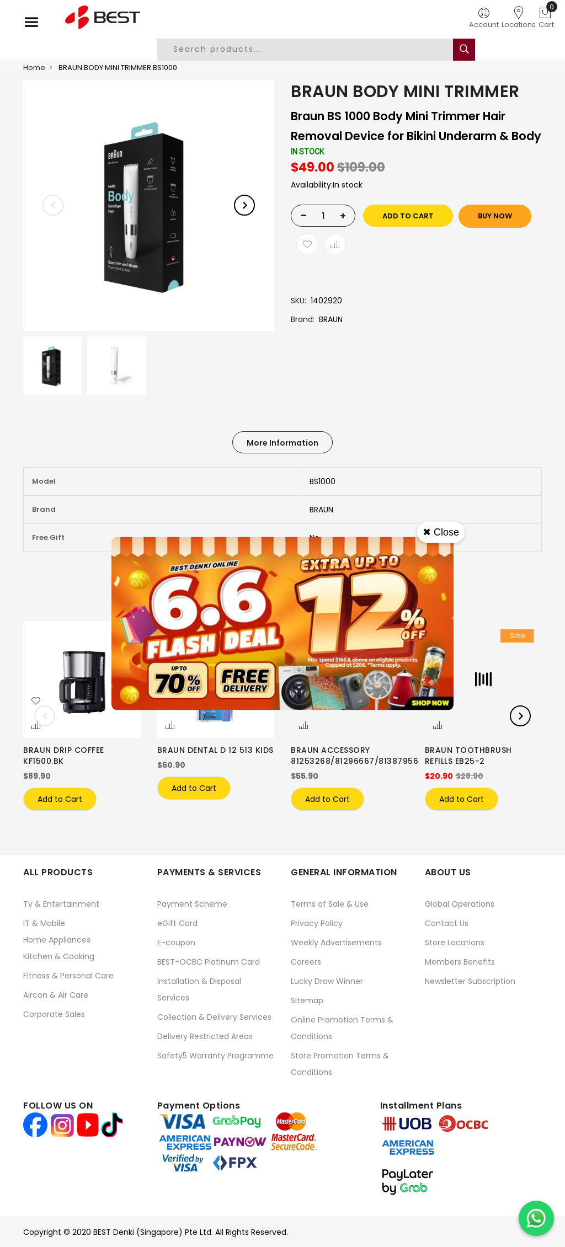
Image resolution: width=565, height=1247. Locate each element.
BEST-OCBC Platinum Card (208, 961)
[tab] (282, 442)
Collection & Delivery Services (214, 1017)
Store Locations (454, 942)
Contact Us (446, 923)
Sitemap (307, 1000)
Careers (306, 961)
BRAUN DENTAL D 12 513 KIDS (215, 750)
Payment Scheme (192, 903)
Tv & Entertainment (61, 903)
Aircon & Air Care (55, 994)
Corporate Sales (54, 1014)
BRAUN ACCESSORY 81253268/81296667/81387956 (354, 756)
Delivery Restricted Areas (205, 1036)
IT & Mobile (44, 923)
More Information (282, 442)
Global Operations (459, 903)
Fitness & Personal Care (68, 975)
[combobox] (313, 50)
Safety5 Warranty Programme (215, 1055)
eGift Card (177, 923)
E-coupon (176, 942)
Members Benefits (460, 961)
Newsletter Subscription (470, 981)
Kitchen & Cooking (58, 956)
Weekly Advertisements (336, 942)
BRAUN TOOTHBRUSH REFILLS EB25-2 (468, 756)
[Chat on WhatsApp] (536, 1218)
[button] (36, 701)
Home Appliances (56, 939)
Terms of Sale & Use (330, 903)
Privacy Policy (317, 923)
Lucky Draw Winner (327, 981)
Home (34, 67)
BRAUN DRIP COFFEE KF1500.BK (63, 756)
